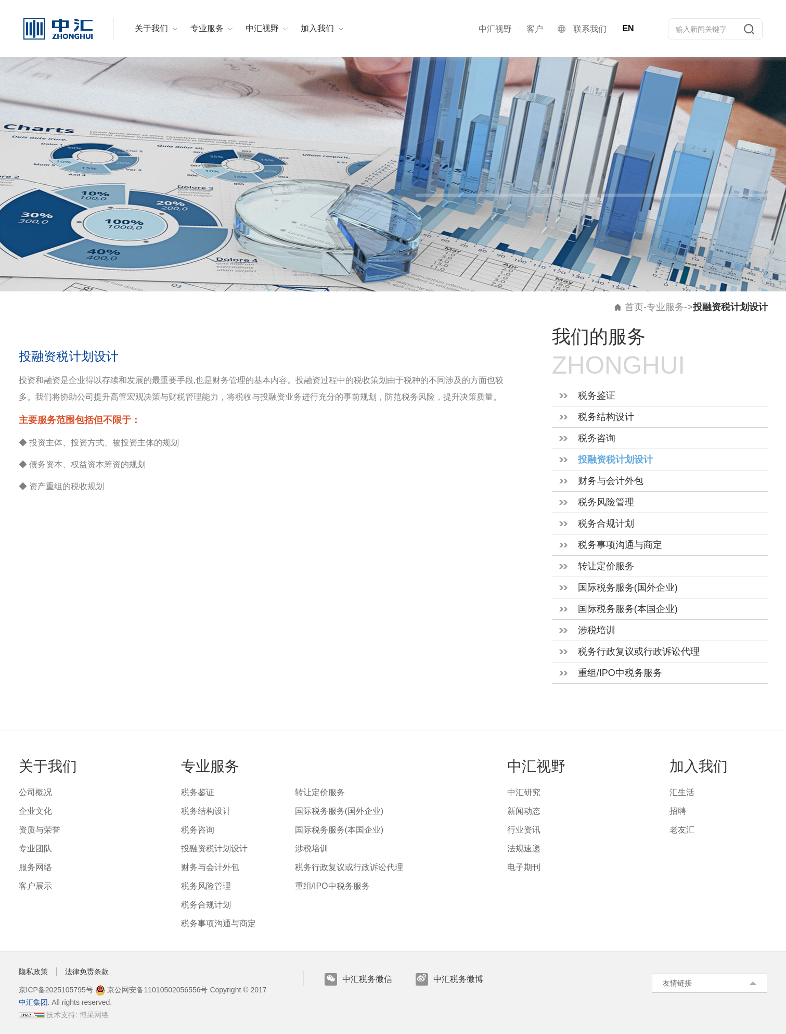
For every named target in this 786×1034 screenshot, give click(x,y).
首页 (634, 307)
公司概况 (35, 792)
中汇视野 (536, 766)
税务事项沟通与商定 (620, 545)
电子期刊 (523, 867)
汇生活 (681, 792)
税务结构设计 (606, 417)
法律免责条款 (87, 971)
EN (628, 28)
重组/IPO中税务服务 (620, 673)
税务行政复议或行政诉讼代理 (639, 651)
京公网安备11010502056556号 (151, 990)
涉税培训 (596, 630)
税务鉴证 (596, 395)
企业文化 (35, 811)
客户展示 (35, 886)
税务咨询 (596, 438)
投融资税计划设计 (615, 459)
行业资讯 (523, 829)
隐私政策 (33, 971)
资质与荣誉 (39, 829)
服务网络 (35, 867)
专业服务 (665, 307)
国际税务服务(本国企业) (628, 609)
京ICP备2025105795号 (57, 990)
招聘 (677, 811)
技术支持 (60, 1015)
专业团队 (35, 848)
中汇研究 (523, 792)
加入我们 (698, 766)
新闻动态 (523, 811)
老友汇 (681, 829)
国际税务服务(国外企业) (628, 587)
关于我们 (48, 766)
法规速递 (523, 848)
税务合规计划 (606, 523)
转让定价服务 (606, 566)
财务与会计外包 (610, 481)
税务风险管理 (606, 502)
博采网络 (94, 1015)
